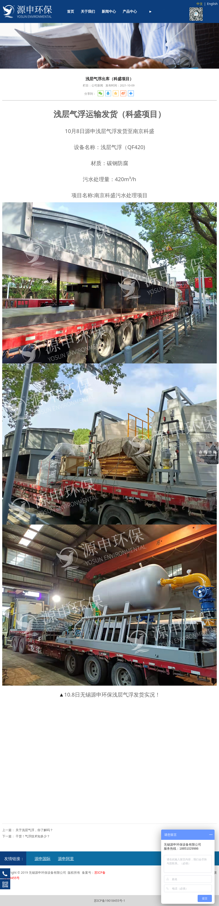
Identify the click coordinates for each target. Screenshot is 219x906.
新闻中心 (109, 11)
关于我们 (88, 11)
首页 (70, 11)
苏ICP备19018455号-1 (109, 900)
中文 (200, 4)
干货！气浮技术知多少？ (33, 836)
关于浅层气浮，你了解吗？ (34, 830)
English (212, 4)
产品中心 (130, 11)
